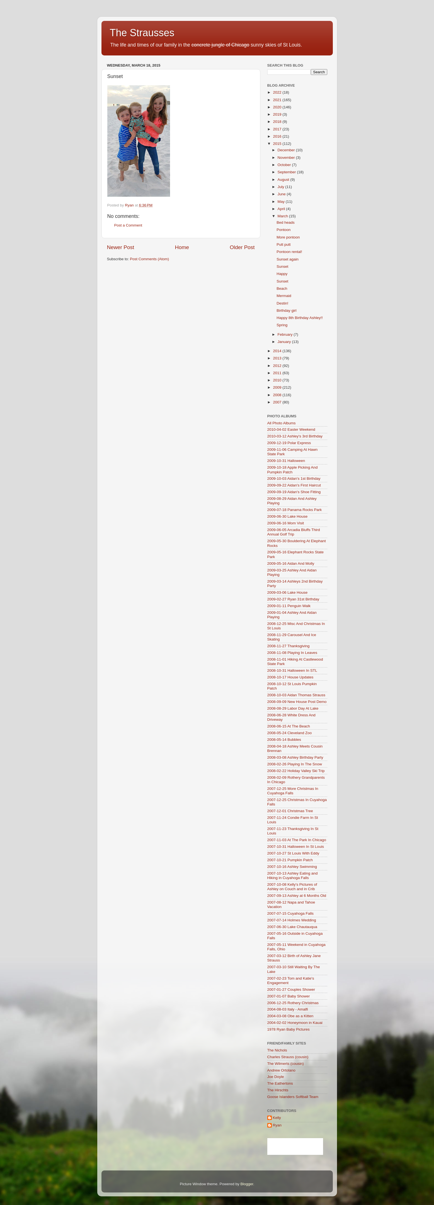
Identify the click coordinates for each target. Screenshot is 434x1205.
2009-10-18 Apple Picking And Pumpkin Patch (292, 469)
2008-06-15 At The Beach (288, 726)
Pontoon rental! (289, 252)
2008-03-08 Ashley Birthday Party (295, 757)
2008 (277, 395)
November (287, 157)
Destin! (282, 303)
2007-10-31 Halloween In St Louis (295, 846)
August (284, 179)
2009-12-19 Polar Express (289, 443)
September (287, 172)
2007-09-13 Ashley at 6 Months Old (296, 896)
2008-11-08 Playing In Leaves (292, 653)
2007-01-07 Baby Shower (288, 996)
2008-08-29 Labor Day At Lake (293, 708)
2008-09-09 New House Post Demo (297, 702)
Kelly (277, 1118)
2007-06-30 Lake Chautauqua (292, 927)
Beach (282, 288)
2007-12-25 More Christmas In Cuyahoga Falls (292, 791)
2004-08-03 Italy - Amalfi (287, 1009)
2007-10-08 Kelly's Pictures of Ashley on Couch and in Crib (292, 886)
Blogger (247, 1184)
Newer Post (120, 247)
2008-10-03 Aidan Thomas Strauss (296, 695)
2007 (277, 402)
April (282, 209)
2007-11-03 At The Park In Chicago (296, 840)
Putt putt (283, 244)
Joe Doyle (275, 1077)
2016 (277, 136)
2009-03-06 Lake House (287, 592)
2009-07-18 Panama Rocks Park (294, 510)
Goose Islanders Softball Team (293, 1097)
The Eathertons (280, 1083)
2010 (277, 380)
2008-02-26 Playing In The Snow (294, 764)
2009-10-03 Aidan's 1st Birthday (294, 478)
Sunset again (288, 259)
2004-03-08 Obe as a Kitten (290, 1016)
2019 (277, 114)
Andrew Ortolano (281, 1070)
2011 (277, 373)
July (281, 187)
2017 (277, 129)
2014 (277, 351)
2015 (277, 144)
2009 (277, 387)
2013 (277, 358)
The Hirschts (277, 1090)
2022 (277, 92)
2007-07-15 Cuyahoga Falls (290, 913)
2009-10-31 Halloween (286, 461)
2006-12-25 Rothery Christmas (293, 1003)
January (285, 342)
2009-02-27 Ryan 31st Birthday (293, 599)
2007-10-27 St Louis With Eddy (293, 853)
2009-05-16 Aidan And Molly (290, 563)
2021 (277, 100)
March (283, 216)
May (282, 201)
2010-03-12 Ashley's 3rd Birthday (295, 436)
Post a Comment (128, 225)
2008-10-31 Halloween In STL (292, 670)
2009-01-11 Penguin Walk (289, 606)
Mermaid (284, 296)
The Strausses (142, 32)
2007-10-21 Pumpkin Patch (290, 860)
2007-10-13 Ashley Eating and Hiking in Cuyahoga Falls (292, 875)
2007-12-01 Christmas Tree (290, 811)
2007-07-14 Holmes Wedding (291, 920)
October (285, 165)
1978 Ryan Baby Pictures (288, 1029)
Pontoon (283, 230)
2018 (277, 122)
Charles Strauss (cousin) (288, 1057)
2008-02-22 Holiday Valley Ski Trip (296, 771)
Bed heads (286, 222)
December (287, 150)
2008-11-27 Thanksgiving (288, 646)
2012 (277, 366)
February (286, 334)
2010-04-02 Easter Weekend (291, 429)
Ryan (277, 1125)
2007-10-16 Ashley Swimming (292, 867)
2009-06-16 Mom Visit (285, 523)
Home (182, 247)
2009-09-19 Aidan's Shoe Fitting (294, 492)
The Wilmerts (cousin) (285, 1064)
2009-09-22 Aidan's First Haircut (294, 485)
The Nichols (277, 1050)
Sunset (282, 266)
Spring (282, 325)
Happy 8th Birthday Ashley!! (300, 318)
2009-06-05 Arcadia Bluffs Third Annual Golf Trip (293, 532)
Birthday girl (286, 310)
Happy (282, 274)
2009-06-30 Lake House (287, 516)
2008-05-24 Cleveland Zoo (289, 733)
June (282, 194)
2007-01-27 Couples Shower (291, 989)
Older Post (242, 247)
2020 (277, 107)
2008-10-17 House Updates (290, 677)
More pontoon (288, 237)
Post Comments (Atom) (149, 259)
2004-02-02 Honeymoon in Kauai (295, 1023)
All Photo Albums (281, 423)
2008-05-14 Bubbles (284, 739)
